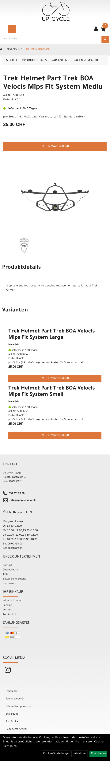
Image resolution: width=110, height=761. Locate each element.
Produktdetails (34, 60)
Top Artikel (9, 614)
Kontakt (7, 565)
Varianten (59, 60)
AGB (5, 574)
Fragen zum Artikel (87, 60)
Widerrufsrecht (12, 600)
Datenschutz (10, 570)
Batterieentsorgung (14, 579)
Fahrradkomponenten (19, 706)
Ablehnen (80, 753)
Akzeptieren (98, 753)
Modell (12, 60)
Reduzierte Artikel (16, 729)
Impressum (9, 583)
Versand (7, 609)
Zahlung (7, 605)
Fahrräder (11, 691)
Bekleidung (14, 49)
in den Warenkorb (55, 146)
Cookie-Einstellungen (56, 753)
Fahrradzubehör (15, 699)
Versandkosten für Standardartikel (61, 117)
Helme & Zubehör (38, 49)
